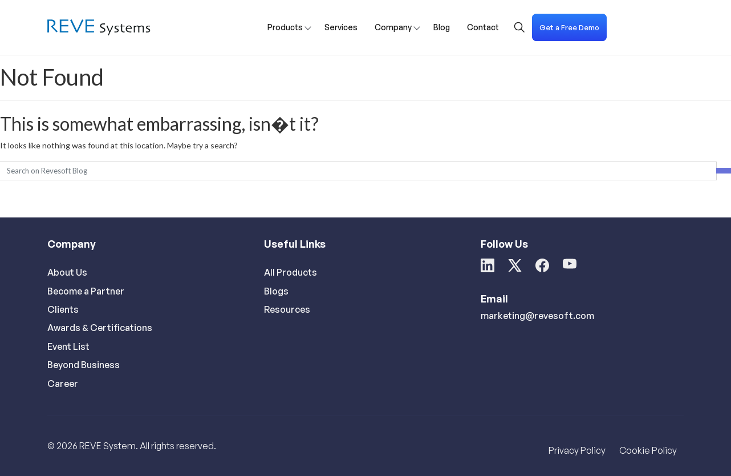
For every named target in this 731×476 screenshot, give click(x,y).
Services (341, 27)
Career (62, 383)
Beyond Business (83, 364)
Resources (287, 309)
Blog (441, 27)
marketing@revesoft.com (537, 315)
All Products (290, 272)
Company (393, 27)
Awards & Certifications (99, 327)
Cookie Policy (648, 450)
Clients (63, 309)
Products (285, 27)
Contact (483, 27)
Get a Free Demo (569, 27)
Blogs (276, 291)
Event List (68, 346)
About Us (67, 272)
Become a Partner (85, 291)
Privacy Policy (577, 450)
